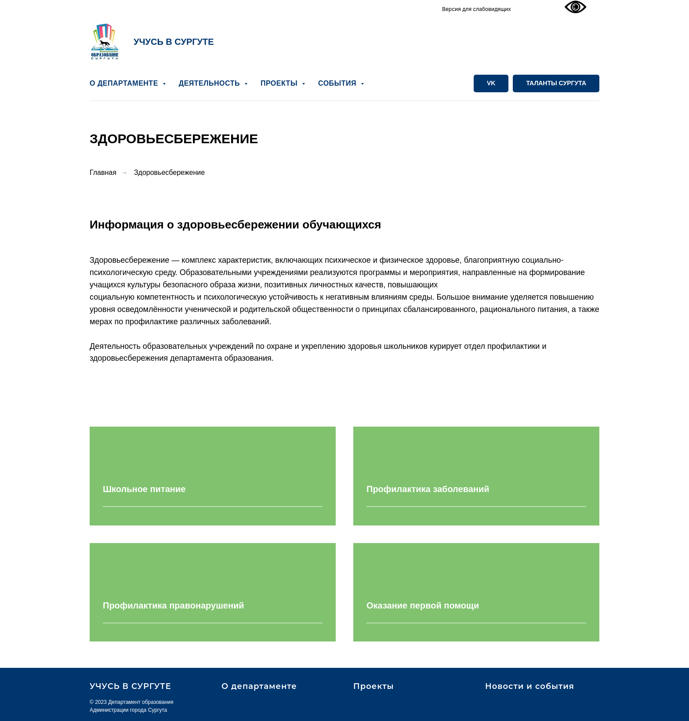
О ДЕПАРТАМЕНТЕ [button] (125, 83)
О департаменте (259, 686)
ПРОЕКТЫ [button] (280, 83)
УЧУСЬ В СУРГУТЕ (174, 42)
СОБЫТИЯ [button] (338, 83)
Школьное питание (144, 489)
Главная (103, 172)
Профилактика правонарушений (173, 605)
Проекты (373, 686)
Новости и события (529, 686)
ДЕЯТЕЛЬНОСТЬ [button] (210, 83)
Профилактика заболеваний (427, 489)
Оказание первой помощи (422, 605)
